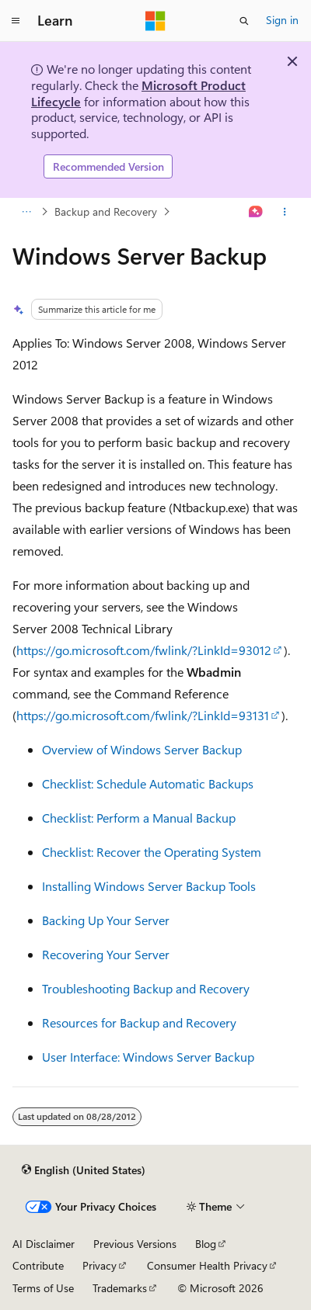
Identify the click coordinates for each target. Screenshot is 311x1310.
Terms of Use (43, 1288)
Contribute (38, 1265)
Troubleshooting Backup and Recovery (146, 988)
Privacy (99, 1265)
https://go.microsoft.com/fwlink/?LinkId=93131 (142, 715)
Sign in (282, 19)
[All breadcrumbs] (26, 211)
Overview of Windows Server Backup (142, 749)
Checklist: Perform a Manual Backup (139, 817)
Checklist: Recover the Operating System (151, 852)
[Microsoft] (155, 21)
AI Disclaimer (43, 1243)
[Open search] (244, 21)
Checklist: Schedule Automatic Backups (147, 783)
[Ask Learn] (256, 211)
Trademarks (120, 1288)
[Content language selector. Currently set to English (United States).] (83, 1170)
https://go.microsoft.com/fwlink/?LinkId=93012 (143, 650)
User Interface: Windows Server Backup (148, 1056)
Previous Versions (134, 1243)
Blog (205, 1243)
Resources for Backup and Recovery (139, 1022)
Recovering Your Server (105, 954)
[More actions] (285, 211)
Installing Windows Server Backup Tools (149, 886)
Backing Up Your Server (105, 920)
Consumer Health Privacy (207, 1265)
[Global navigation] (15, 21)
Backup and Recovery (105, 211)
